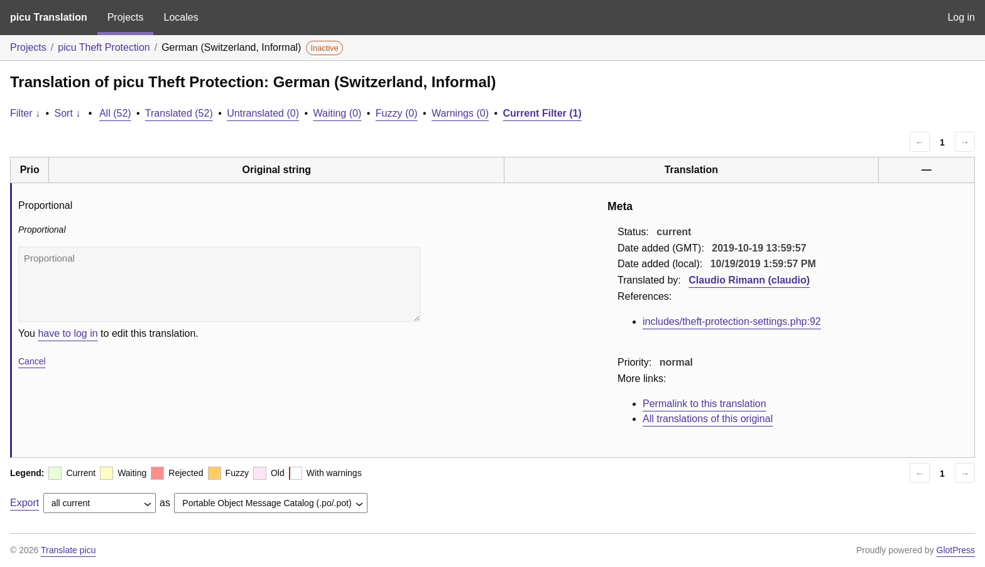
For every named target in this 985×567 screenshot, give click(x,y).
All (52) (115, 113)
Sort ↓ (68, 113)
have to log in (67, 333)
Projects (125, 17)
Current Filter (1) (542, 113)
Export (24, 502)
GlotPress (956, 550)
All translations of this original (708, 418)
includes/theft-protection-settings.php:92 (732, 321)
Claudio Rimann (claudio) (749, 280)
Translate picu (68, 550)
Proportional (219, 284)
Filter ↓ (25, 113)
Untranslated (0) (263, 113)
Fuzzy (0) (397, 113)
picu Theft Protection (104, 47)
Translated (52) (179, 113)
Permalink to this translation (704, 403)
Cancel (32, 361)
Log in (961, 17)
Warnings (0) (460, 113)
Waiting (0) (337, 113)
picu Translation (48, 17)
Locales (180, 17)
